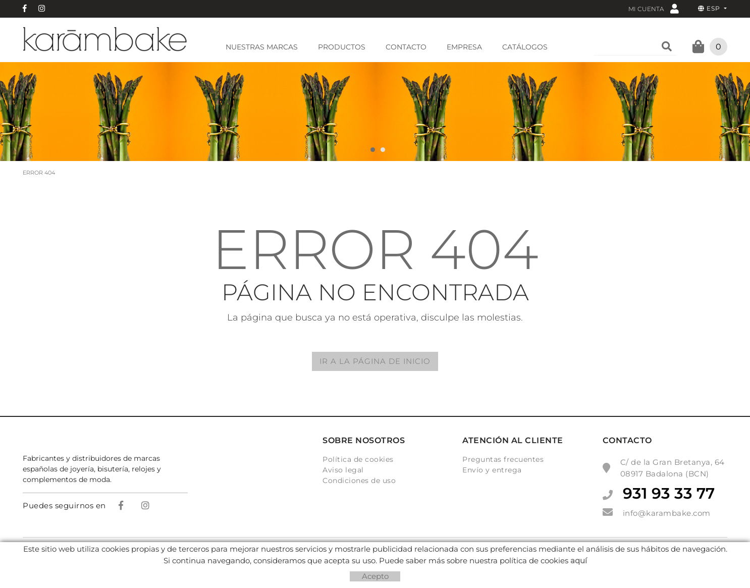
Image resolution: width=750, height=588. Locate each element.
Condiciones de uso (359, 480)
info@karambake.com (667, 513)
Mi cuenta (653, 8)
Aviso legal (343, 469)
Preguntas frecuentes (503, 459)
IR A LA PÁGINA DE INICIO (375, 361)
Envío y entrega (492, 469)
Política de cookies (358, 459)
